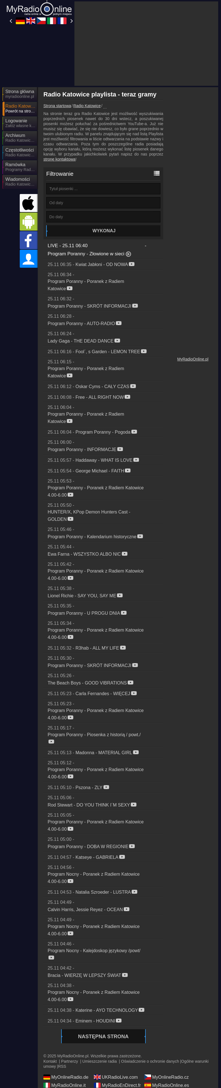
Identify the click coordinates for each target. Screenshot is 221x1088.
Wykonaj (104, 230)
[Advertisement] (146, 43)
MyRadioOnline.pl (193, 359)
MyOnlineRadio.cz (166, 1077)
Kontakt (50, 1061)
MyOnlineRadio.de (66, 1077)
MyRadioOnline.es (166, 1085)
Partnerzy (69, 1061)
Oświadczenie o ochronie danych (150, 1061)
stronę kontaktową (59, 159)
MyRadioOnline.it (64, 1085)
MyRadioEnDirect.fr (117, 1085)
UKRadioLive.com (116, 1077)
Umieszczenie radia (99, 1061)
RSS (62, 1066)
